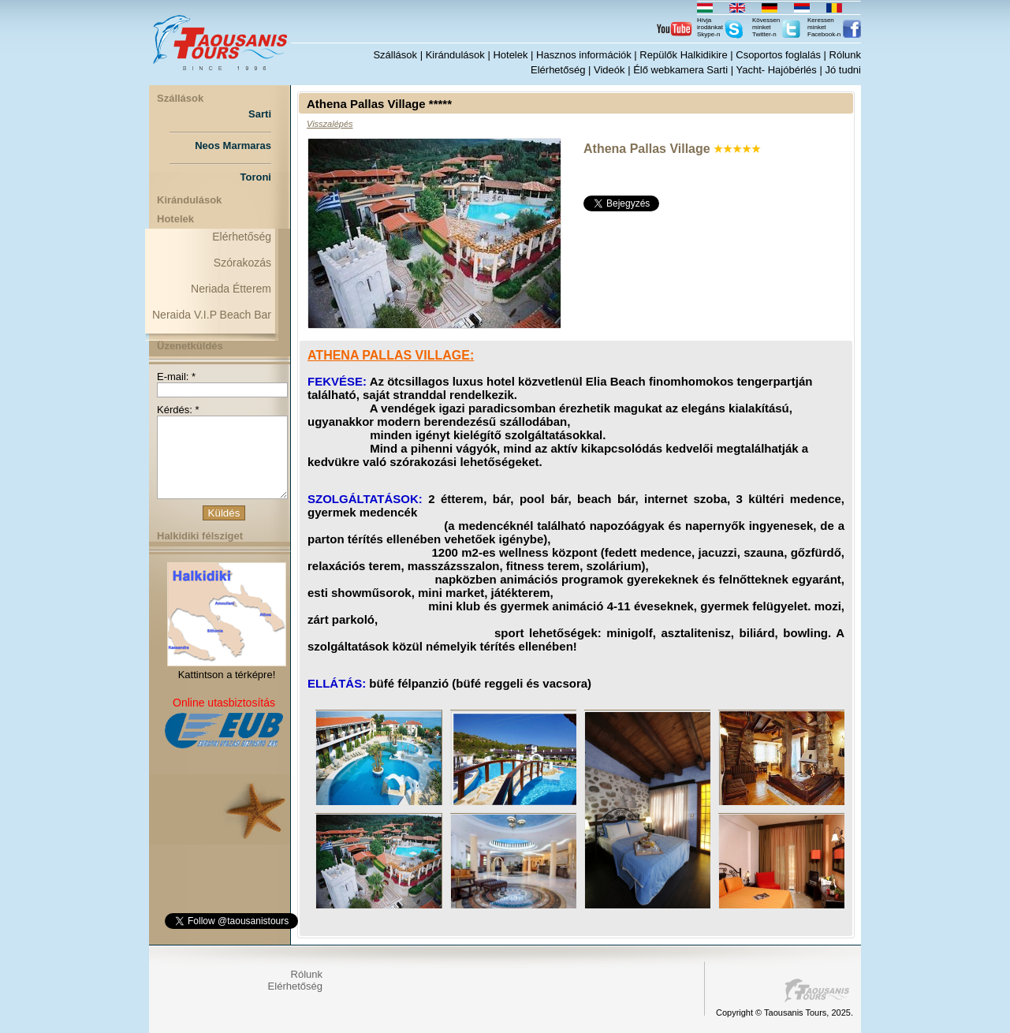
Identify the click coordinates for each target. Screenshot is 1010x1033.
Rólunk (845, 55)
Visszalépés (330, 124)
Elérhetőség (558, 70)
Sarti (259, 114)
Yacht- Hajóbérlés (776, 70)
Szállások (395, 55)
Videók (609, 70)
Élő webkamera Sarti (680, 70)
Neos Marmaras (233, 145)
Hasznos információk (584, 55)
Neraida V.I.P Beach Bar (211, 315)
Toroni (255, 177)
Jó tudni (843, 70)
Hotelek (510, 55)
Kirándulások (455, 55)
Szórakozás (242, 263)
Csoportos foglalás (778, 55)
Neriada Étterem (231, 289)
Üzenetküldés (190, 346)
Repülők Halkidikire (683, 55)
